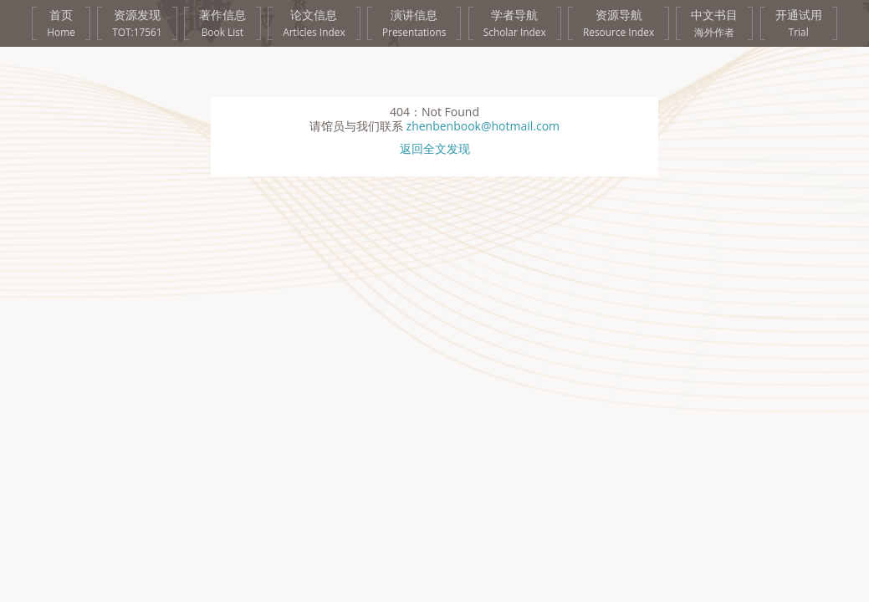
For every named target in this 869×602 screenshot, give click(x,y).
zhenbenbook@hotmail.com (483, 126)
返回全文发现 (435, 149)
